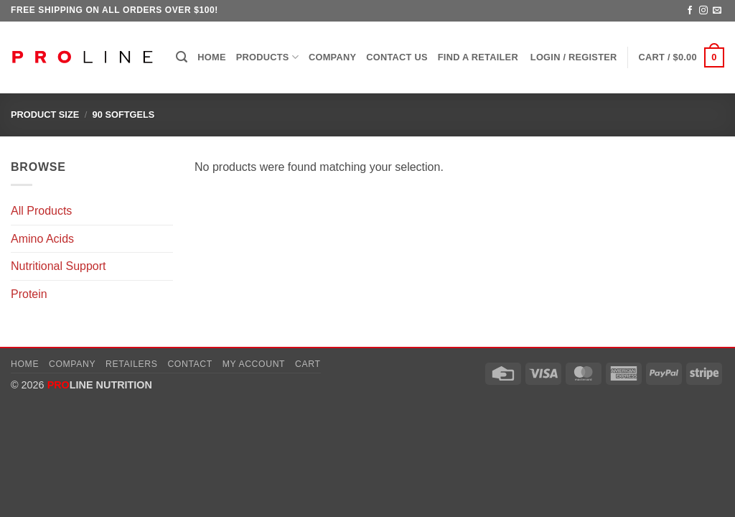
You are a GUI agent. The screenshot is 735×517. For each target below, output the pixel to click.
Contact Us (397, 57)
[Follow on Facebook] (689, 11)
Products (267, 57)
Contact (189, 364)
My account (254, 364)
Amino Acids (42, 239)
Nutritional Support (58, 266)
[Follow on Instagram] (703, 11)
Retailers (132, 364)
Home (211, 57)
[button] (181, 57)
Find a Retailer (478, 57)
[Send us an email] (717, 11)
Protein (29, 294)
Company (332, 57)
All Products (41, 211)
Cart (308, 364)
